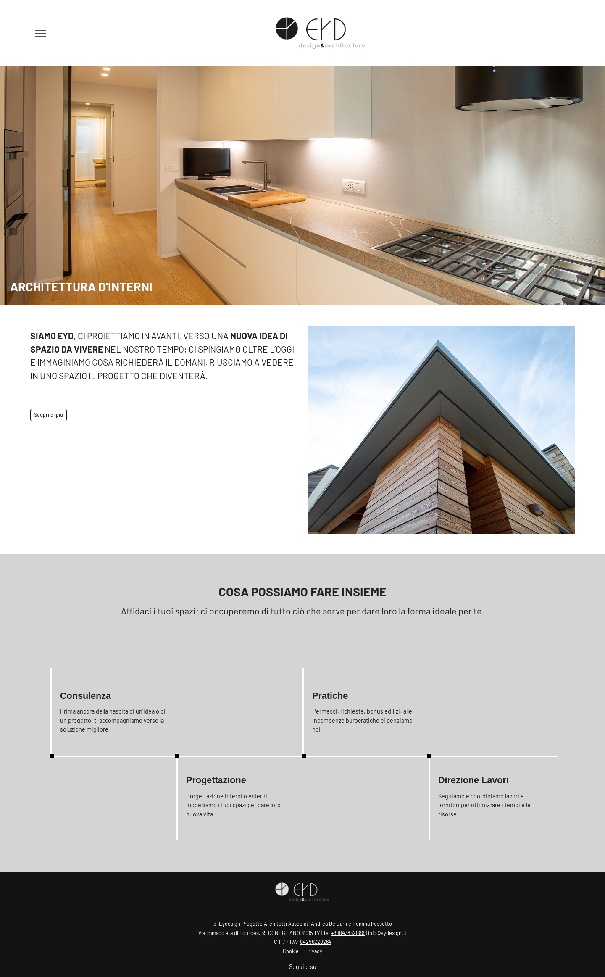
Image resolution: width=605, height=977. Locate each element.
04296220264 (315, 941)
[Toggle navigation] (40, 33)
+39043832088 (348, 933)
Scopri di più (48, 414)
